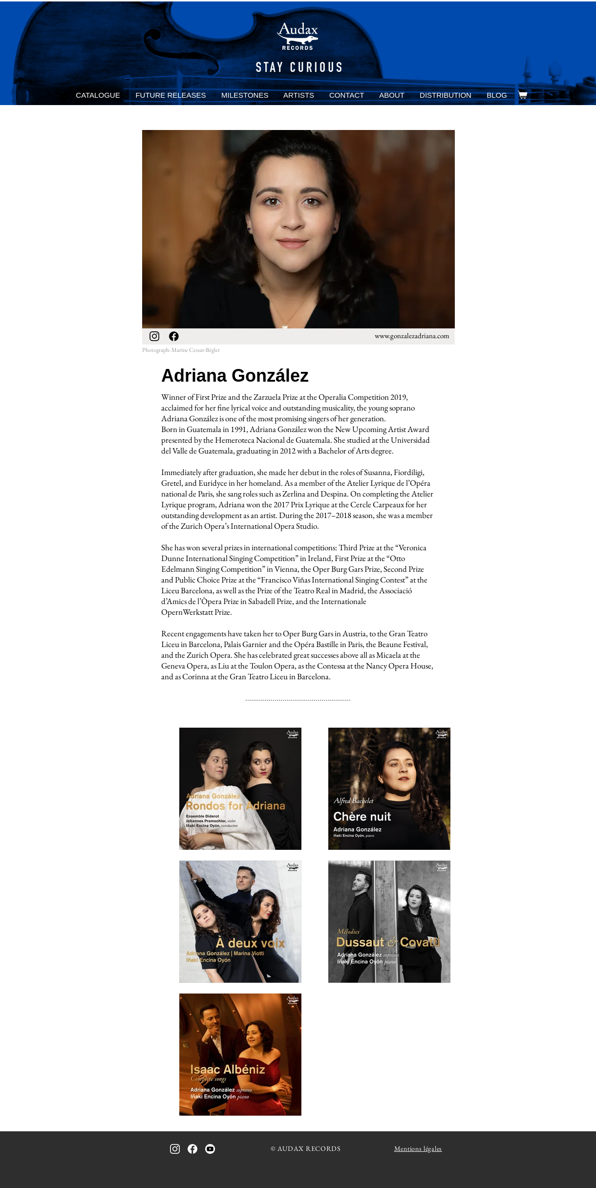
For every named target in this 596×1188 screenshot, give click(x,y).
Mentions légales (418, 1148)
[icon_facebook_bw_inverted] (192, 1149)
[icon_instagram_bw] (154, 336)
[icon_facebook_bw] (174, 336)
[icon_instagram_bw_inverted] (175, 1149)
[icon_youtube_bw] (210, 1149)
